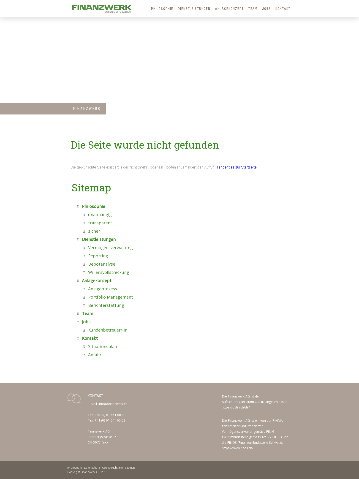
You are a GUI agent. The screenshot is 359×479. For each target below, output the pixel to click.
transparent (100, 223)
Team (253, 9)
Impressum (74, 467)
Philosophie (162, 9)
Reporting (98, 256)
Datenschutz (92, 467)
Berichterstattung (106, 305)
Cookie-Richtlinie (112, 467)
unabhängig (100, 214)
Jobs (266, 9)
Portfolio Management (110, 297)
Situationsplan (102, 346)
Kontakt (283, 9)
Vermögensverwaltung (110, 247)
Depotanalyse (101, 264)
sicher (94, 231)
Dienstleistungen (194, 9)
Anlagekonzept (229, 9)
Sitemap (130, 467)
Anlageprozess (102, 288)
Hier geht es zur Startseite (236, 167)
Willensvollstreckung (108, 272)
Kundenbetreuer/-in (107, 330)
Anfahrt (95, 354)
